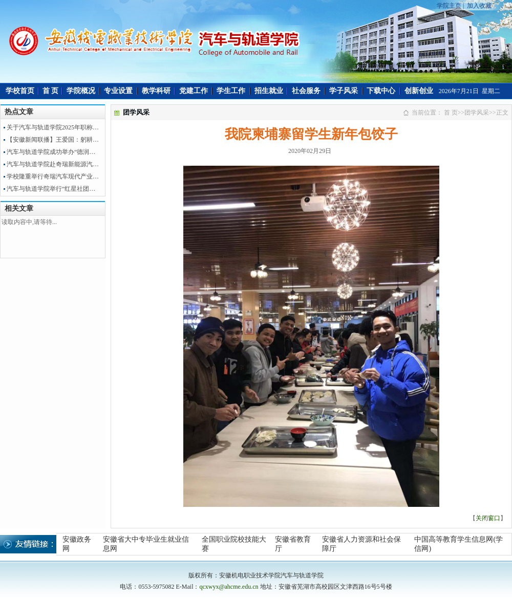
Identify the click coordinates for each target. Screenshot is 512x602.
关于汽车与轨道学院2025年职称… (53, 127)
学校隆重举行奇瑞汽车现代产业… (53, 176)
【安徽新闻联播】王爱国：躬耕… (53, 139)
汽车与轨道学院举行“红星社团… (51, 188)
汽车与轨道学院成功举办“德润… (51, 151)
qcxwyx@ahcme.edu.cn (228, 586)
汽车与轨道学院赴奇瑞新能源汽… (53, 164)
